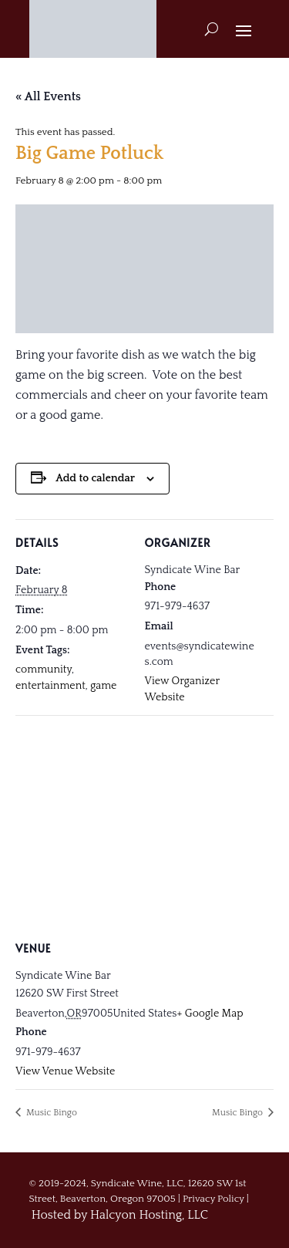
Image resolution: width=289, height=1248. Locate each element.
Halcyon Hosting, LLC (149, 1215)
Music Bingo (50, 1113)
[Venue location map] (144, 826)
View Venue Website (65, 1071)
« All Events (48, 96)
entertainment (50, 686)
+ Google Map (210, 1013)
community (43, 669)
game (103, 686)
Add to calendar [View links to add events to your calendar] (95, 478)
